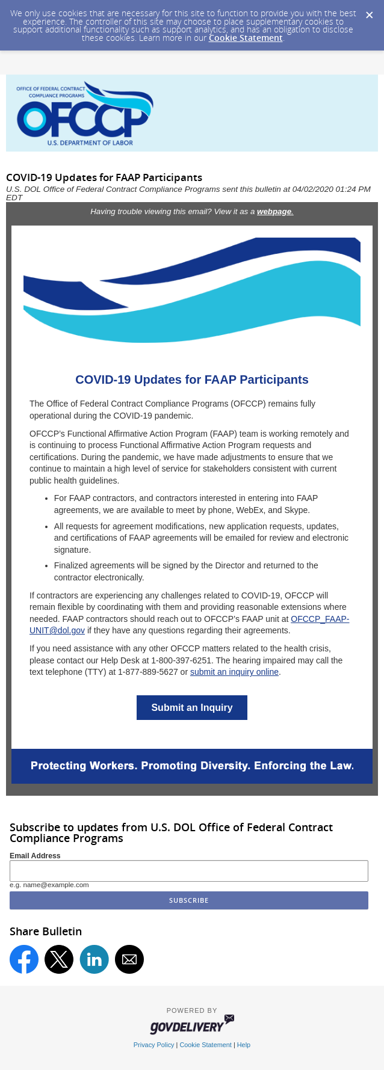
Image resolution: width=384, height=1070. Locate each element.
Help (243, 1044)
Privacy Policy (154, 1044)
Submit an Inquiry (191, 708)
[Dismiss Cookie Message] (369, 11)
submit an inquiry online (234, 672)
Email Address (35, 856)
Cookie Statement (246, 37)
